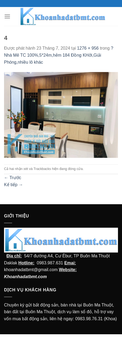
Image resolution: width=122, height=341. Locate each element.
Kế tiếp (13, 184)
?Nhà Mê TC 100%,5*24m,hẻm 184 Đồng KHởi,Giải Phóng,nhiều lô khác (58, 55)
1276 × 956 (88, 48)
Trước (12, 177)
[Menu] (7, 16)
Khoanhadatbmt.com (25, 276)
